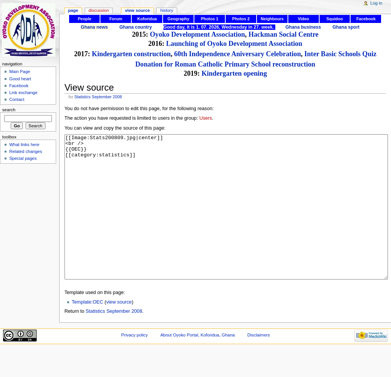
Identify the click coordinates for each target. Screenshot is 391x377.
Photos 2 (241, 18)
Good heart (20, 78)
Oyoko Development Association (197, 34)
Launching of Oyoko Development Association (234, 43)
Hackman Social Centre (283, 34)
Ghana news (94, 27)
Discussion (99, 10)
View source (137, 10)
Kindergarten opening (234, 73)
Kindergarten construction (131, 54)
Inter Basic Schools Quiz (340, 54)
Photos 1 (209, 18)
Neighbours (272, 18)
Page (73, 10)
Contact (16, 99)
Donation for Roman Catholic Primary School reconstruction (225, 64)
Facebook (366, 18)
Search (9, 109)
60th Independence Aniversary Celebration (237, 54)
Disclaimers (258, 363)
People (85, 18)
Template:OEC (87, 330)
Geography (178, 18)
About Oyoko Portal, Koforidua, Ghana (197, 363)
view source (119, 330)
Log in (376, 3)
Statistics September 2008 (98, 96)
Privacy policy (134, 363)
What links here (24, 144)
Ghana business (303, 27)
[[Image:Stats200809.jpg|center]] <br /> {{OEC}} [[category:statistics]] (226, 221)
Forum (115, 18)
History (166, 10)
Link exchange (23, 92)
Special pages (23, 158)
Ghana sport (346, 27)
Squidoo (334, 18)
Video (303, 18)
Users (205, 118)
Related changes (25, 151)
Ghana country (136, 27)
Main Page (19, 71)
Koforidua (147, 18)
